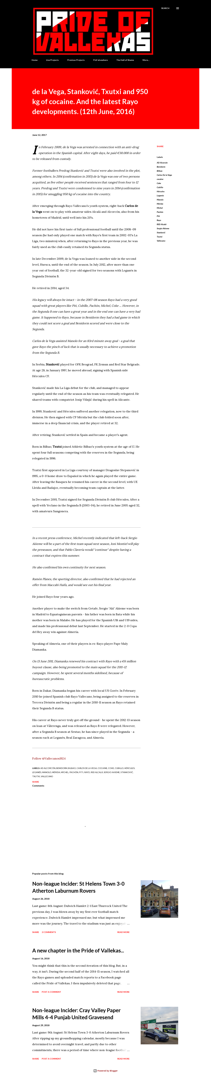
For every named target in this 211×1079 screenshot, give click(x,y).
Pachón (160, 212)
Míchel (160, 208)
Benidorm (161, 166)
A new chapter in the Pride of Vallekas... (78, 950)
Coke (159, 183)
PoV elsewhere (100, 60)
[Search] (165, 8)
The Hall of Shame (125, 60)
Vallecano (161, 240)
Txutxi (159, 236)
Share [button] (160, 146)
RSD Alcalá (161, 224)
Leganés (160, 195)
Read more (123, 932)
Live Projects (52, 60)
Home (35, 60)
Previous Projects (76, 60)
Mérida (160, 203)
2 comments (49, 932)
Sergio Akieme (163, 228)
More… (146, 60)
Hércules (161, 191)
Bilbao (159, 171)
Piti (158, 216)
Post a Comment (51, 992)
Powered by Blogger (105, 1070)
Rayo (159, 220)
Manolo (160, 199)
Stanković (161, 232)
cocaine (160, 179)
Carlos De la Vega (164, 175)
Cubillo (160, 187)
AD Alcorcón (162, 162)
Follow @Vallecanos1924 (49, 758)
